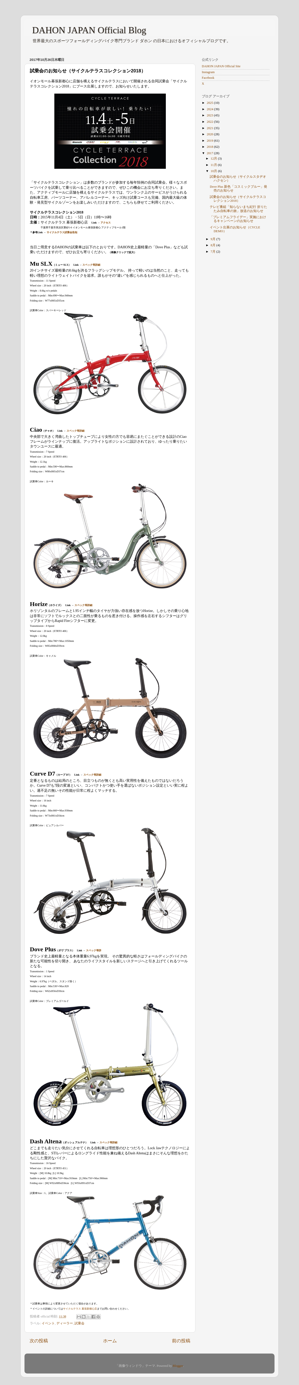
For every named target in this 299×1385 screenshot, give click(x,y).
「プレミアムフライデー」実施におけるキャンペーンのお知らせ (238, 219)
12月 (214, 158)
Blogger (178, 1366)
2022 (210, 122)
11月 (214, 165)
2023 (210, 115)
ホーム (110, 1340)
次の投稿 (39, 1340)
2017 (210, 153)
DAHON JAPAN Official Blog (89, 30)
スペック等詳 (93, 950)
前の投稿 (181, 1340)
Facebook (208, 78)
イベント (48, 1323)
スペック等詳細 (91, 264)
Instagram (208, 72)
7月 (213, 251)
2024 (210, 109)
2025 (210, 103)
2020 (210, 134)
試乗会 (79, 1323)
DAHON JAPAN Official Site (221, 66)
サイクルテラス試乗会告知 (62, 232)
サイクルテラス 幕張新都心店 (80, 1308)
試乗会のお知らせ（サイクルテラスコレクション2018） (238, 199)
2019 (210, 140)
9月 (213, 239)
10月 (214, 171)
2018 (210, 147)
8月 (213, 245)
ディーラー (64, 1323)
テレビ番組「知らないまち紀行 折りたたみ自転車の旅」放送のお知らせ (238, 209)
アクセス (106, 222)
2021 (210, 128)
